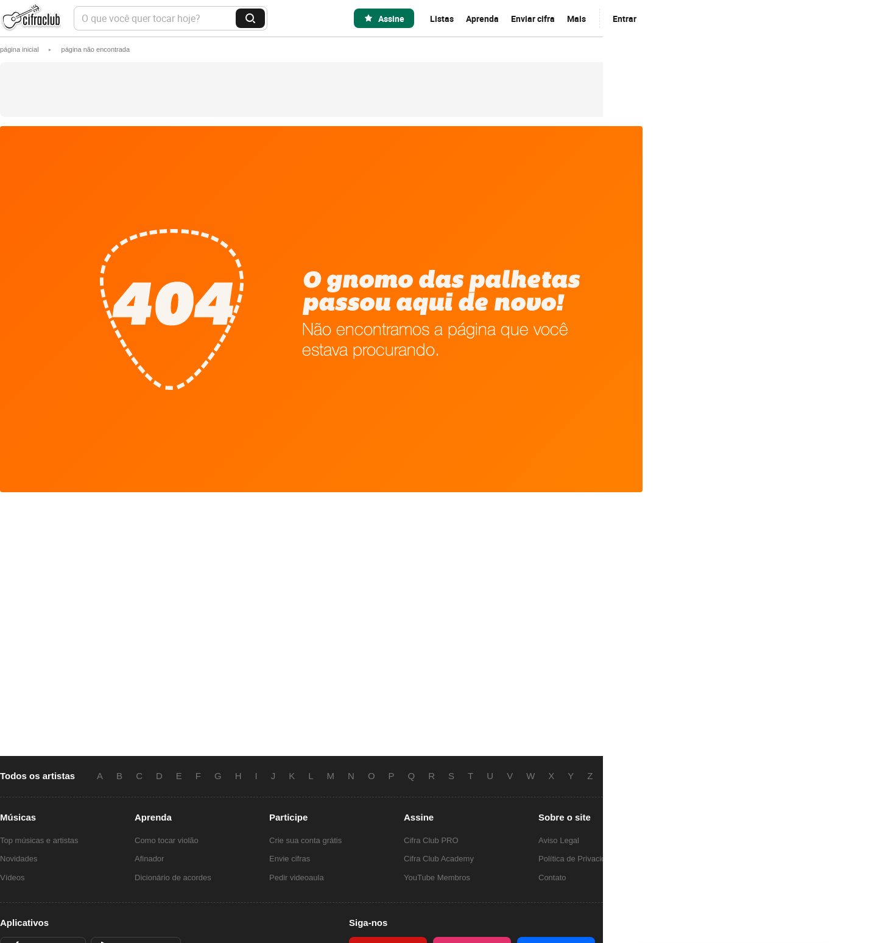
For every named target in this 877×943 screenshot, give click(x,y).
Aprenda (482, 18)
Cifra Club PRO (431, 840)
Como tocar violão (167, 840)
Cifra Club (30, 18)
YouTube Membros (437, 877)
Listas (442, 18)
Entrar (624, 18)
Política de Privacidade (578, 858)
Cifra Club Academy (439, 858)
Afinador (149, 858)
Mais (576, 18)
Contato (552, 877)
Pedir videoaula (296, 877)
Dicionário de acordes (173, 877)
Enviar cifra (533, 18)
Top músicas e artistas (39, 840)
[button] (96, 49)
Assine (391, 18)
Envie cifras (289, 858)
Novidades (18, 858)
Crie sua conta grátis (305, 840)
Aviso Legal (558, 840)
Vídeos (12, 877)
